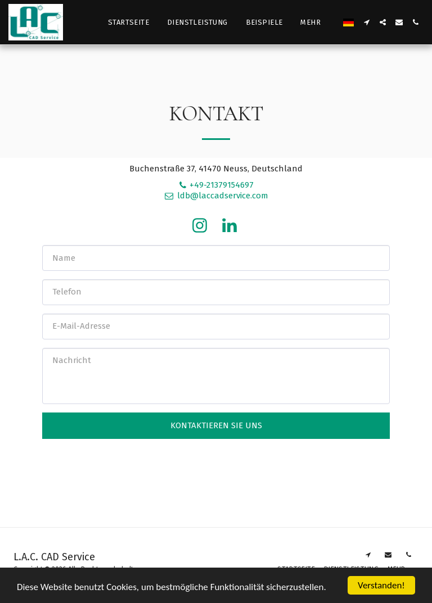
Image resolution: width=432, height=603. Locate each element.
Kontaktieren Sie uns (216, 425)
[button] (366, 22)
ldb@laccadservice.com (216, 196)
